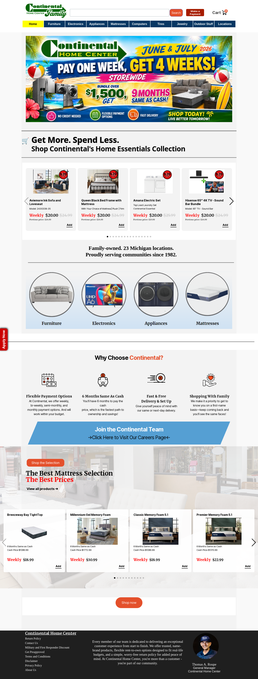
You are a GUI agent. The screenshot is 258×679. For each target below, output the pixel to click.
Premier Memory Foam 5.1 (214, 515)
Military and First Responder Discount (47, 647)
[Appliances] (155, 300)
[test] (195, 12)
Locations (225, 23)
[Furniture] (51, 300)
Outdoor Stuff (203, 23)
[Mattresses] (206, 300)
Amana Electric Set (147, 200)
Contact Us (31, 643)
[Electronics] (103, 300)
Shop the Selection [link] (45, 463)
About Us (30, 669)
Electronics (75, 23)
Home (33, 23)
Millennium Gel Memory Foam (90, 515)
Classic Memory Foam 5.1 (150, 515)
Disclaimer (31, 660)
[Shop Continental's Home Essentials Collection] (129, 144)
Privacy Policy (33, 665)
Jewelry (182, 23)
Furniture (54, 23)
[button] (231, 201)
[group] (51, 199)
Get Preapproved (34, 652)
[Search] (119, 13)
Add (69, 225)
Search (176, 13)
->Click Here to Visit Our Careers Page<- (129, 437)
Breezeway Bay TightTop (25, 515)
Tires (160, 23)
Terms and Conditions (37, 656)
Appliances (96, 23)
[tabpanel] (129, 358)
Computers (139, 23)
